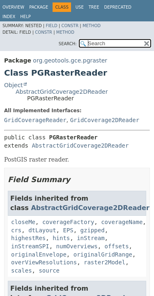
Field (51, 25)
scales (21, 270)
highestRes (28, 238)
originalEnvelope (39, 254)
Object (13, 85)
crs (16, 230)
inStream (90, 238)
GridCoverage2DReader (105, 120)
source (49, 270)
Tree (94, 7)
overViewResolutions (44, 262)
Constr (69, 25)
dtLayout (42, 230)
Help (25, 16)
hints (61, 238)
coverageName (122, 222)
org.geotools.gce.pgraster (70, 60)
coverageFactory (68, 222)
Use (80, 7)
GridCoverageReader (35, 120)
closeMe (23, 222)
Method (92, 25)
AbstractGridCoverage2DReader (62, 91)
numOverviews (77, 246)
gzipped (92, 230)
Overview (13, 7)
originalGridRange (103, 254)
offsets (117, 246)
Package (38, 7)
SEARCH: (68, 44)
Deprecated (117, 7)
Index (8, 16)
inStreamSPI (30, 246)
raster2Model (104, 262)
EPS (68, 230)
